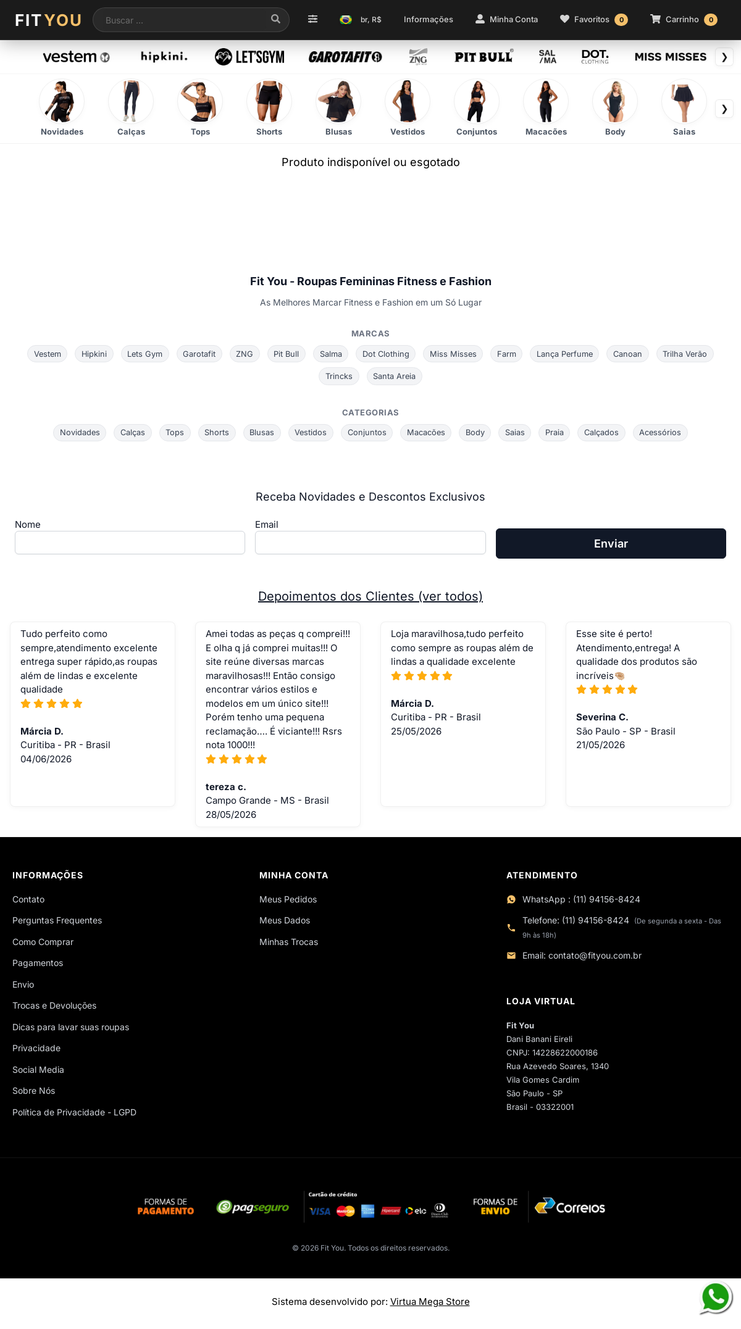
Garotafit (196, 354)
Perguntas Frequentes (57, 922)
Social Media (38, 1070)
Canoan (633, 354)
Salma (330, 354)
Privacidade (36, 1049)
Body (477, 433)
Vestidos (309, 433)
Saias (518, 433)
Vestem (41, 354)
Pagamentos (37, 964)
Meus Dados (284, 922)
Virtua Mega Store (430, 1305)
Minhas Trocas (288, 943)
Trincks (338, 376)
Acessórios (666, 433)
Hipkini (90, 354)
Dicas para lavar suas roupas (70, 1028)
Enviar (611, 545)
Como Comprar (42, 943)
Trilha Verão (691, 354)
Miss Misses (455, 354)
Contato (28, 900)
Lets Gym (141, 354)
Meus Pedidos (288, 900)
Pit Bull (285, 354)
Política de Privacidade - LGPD (74, 1113)
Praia (558, 433)
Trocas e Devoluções (54, 1007)
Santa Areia (394, 376)
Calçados (606, 433)
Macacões (427, 433)
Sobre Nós (33, 1092)
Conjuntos (367, 433)
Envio (23, 985)
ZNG (242, 354)
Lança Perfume (568, 354)
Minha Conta (506, 19)
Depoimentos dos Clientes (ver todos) (370, 598)
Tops (171, 433)
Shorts (213, 433)
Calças (128, 433)
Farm (509, 354)
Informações (428, 19)
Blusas (259, 433)
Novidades (74, 433)
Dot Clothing (386, 354)
